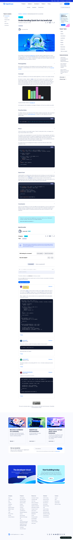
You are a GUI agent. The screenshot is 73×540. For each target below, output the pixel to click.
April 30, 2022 (25, 373)
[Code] (35, 269)
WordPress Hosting (46, 513)
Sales (56, 499)
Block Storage (22, 515)
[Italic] (20, 269)
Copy (52, 118)
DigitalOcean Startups (35, 505)
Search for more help (49, 253)
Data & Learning (22, 502)
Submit (59, 448)
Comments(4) (31, 264)
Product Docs (41, 7)
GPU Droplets (22, 497)
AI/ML (62, 31)
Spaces (21, 513)
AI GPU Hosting (45, 497)
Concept (6, 17)
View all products (22, 476)
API (20, 518)
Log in (61, 3)
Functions (21, 507)
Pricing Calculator (35, 516)
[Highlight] (26, 269)
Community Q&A (34, 499)
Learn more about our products (27, 221)
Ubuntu (62, 33)
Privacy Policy (10, 513)
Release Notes (34, 519)
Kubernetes (63, 46)
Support (56, 497)
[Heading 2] (28, 269)
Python (62, 40)
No (52, 257)
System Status (57, 502)
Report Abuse (57, 500)
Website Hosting (46, 505)
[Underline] (21, 269)
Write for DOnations (35, 502)
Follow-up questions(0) (40, 264)
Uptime (21, 519)
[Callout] (33, 269)
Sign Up (12, 440)
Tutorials (28, 7)
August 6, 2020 (25, 341)
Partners (9, 505)
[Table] (34, 269)
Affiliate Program (11, 508)
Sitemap (22, 534)
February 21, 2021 (26, 360)
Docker (62, 44)
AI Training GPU (45, 500)
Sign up (67, 3)
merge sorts (32, 55)
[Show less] (52, 286)
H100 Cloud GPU (46, 499)
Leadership (10, 499)
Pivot (5, 21)
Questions (34, 7)
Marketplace (34, 513)
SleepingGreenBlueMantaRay (28, 371)
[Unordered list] (30, 269)
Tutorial (20, 17)
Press (9, 510)
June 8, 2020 (25, 287)
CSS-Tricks (33, 500)
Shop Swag (33, 523)
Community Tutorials (35, 497)
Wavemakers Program (35, 507)
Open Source (34, 510)
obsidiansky (25, 286)
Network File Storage (23, 516)
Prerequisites (7, 15)
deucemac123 (25, 340)
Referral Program (11, 507)
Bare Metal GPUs (23, 499)
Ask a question (40, 253)
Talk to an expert (64, 51)
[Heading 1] (27, 269)
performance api (31, 114)
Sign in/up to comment (24, 281)
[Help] (53, 269)
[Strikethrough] (22, 269)
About (9, 497)
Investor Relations (11, 516)
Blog (9, 500)
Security (9, 515)
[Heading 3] (29, 269)
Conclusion (7, 25)
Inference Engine (23, 500)
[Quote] (32, 269)
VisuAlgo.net (32, 102)
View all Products (23, 528)
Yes (49, 257)
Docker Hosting (46, 508)
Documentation (34, 518)
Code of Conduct (35, 521)
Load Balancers (22, 510)
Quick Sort (6, 23)
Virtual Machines (46, 515)
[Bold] (19, 269)
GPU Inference (45, 502)
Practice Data (7, 19)
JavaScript (24, 13)
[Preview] (52, 269)
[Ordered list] (31, 269)
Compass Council (34, 508)
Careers (9, 502)
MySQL (62, 42)
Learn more (32, 440)
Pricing (33, 515)
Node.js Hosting (46, 510)
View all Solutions (46, 516)
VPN (44, 507)
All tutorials (63, 49)
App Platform (22, 508)
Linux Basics (63, 35)
